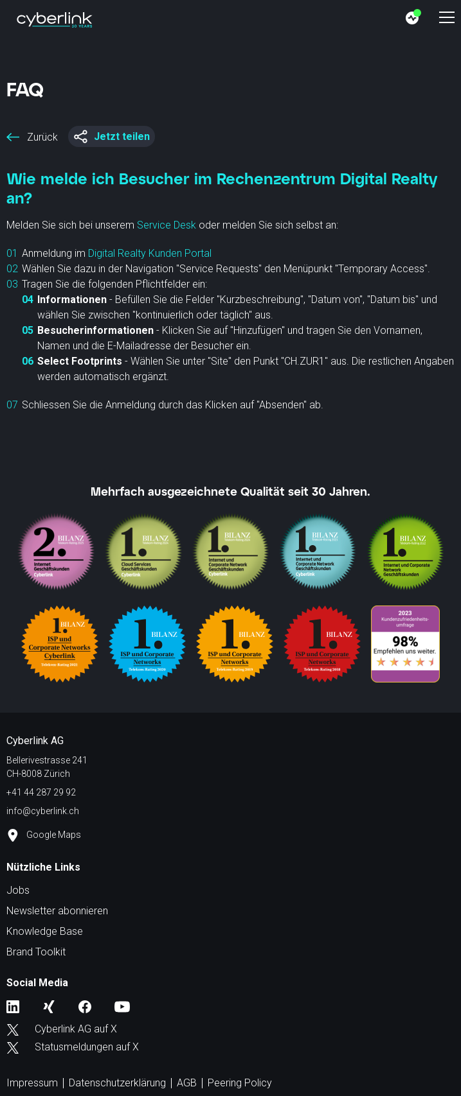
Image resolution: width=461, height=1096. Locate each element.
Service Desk (166, 225)
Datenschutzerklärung (117, 1083)
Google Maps (43, 835)
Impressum (32, 1083)
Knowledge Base (44, 931)
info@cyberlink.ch (42, 811)
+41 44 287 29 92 (41, 792)
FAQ (25, 88)
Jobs (18, 890)
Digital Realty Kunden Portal (150, 253)
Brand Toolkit (36, 952)
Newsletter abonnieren (57, 911)
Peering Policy (240, 1083)
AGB (187, 1083)
